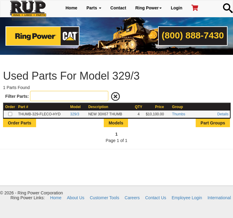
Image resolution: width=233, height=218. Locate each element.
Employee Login (187, 197)
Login (176, 7)
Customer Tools (104, 197)
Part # (23, 107)
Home (71, 7)
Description (98, 107)
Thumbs (178, 114)
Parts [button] (93, 7)
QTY (138, 107)
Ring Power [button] (148, 7)
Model (75, 107)
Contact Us (155, 197)
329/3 (74, 114)
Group (177, 107)
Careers (132, 197)
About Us (75, 197)
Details (222, 114)
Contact (118, 7)
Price (159, 107)
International (219, 197)
